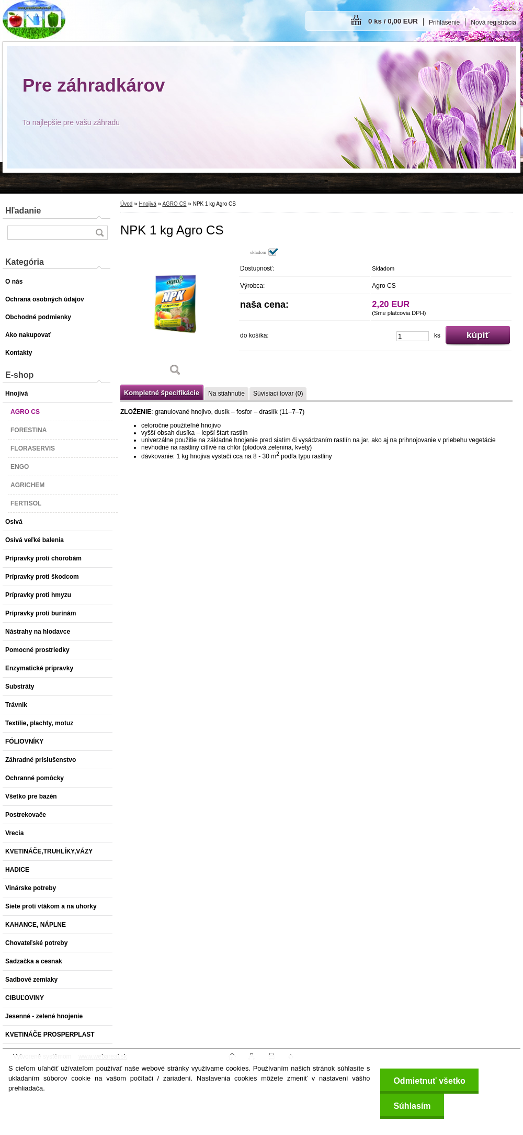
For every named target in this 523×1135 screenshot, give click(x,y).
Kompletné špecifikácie (161, 393)
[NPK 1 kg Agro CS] (175, 315)
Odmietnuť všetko (429, 1080)
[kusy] (412, 336)
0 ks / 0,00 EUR (393, 21)
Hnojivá (147, 204)
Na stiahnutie (226, 393)
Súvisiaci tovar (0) (278, 393)
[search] (99, 232)
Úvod (126, 204)
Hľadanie (23, 210)
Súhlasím (411, 1106)
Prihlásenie (444, 22)
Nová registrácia (493, 22)
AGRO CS (174, 204)
